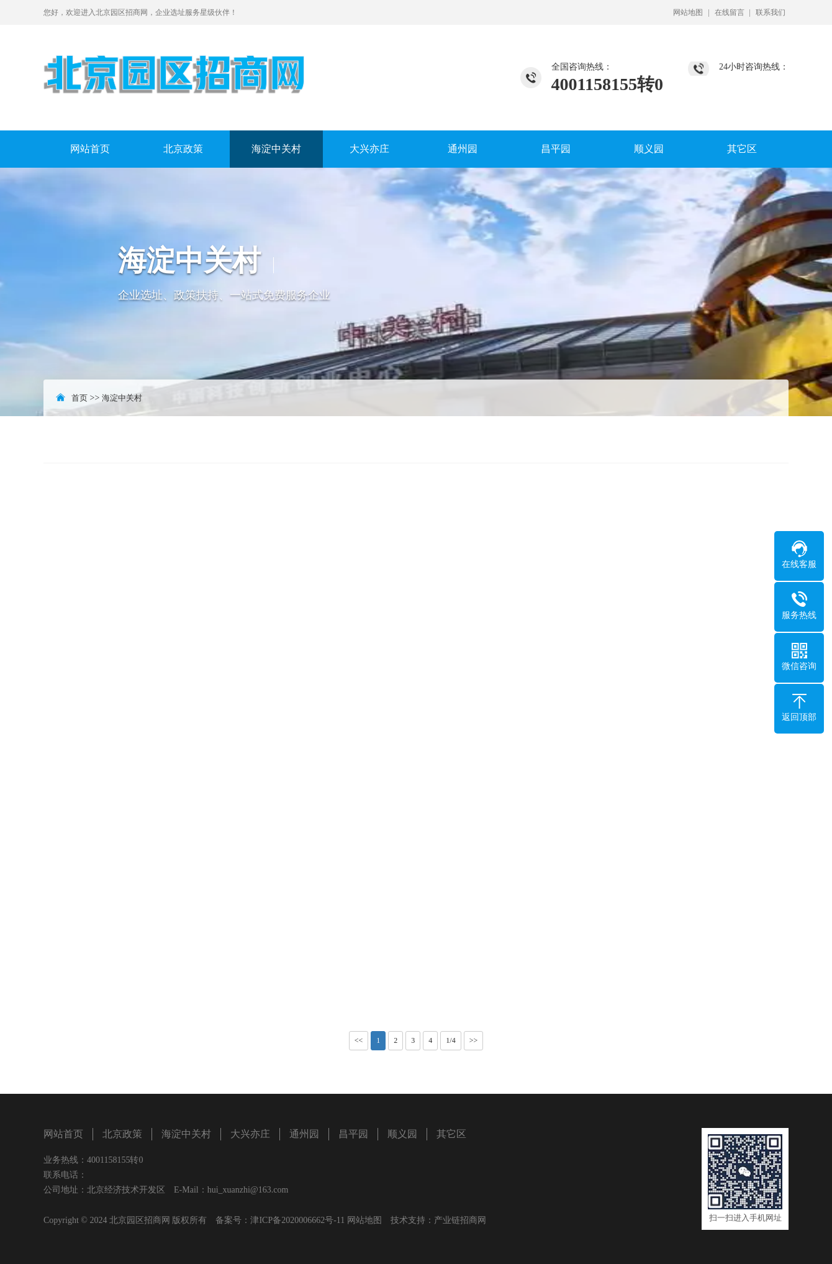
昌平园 (556, 148)
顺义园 (649, 148)
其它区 (742, 148)
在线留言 (729, 12)
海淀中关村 (276, 148)
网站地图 (688, 12)
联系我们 (770, 12)
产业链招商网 (460, 1220)
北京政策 (183, 148)
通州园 (462, 148)
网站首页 (90, 148)
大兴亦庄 (369, 148)
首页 (79, 397)
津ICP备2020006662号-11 (297, 1220)
